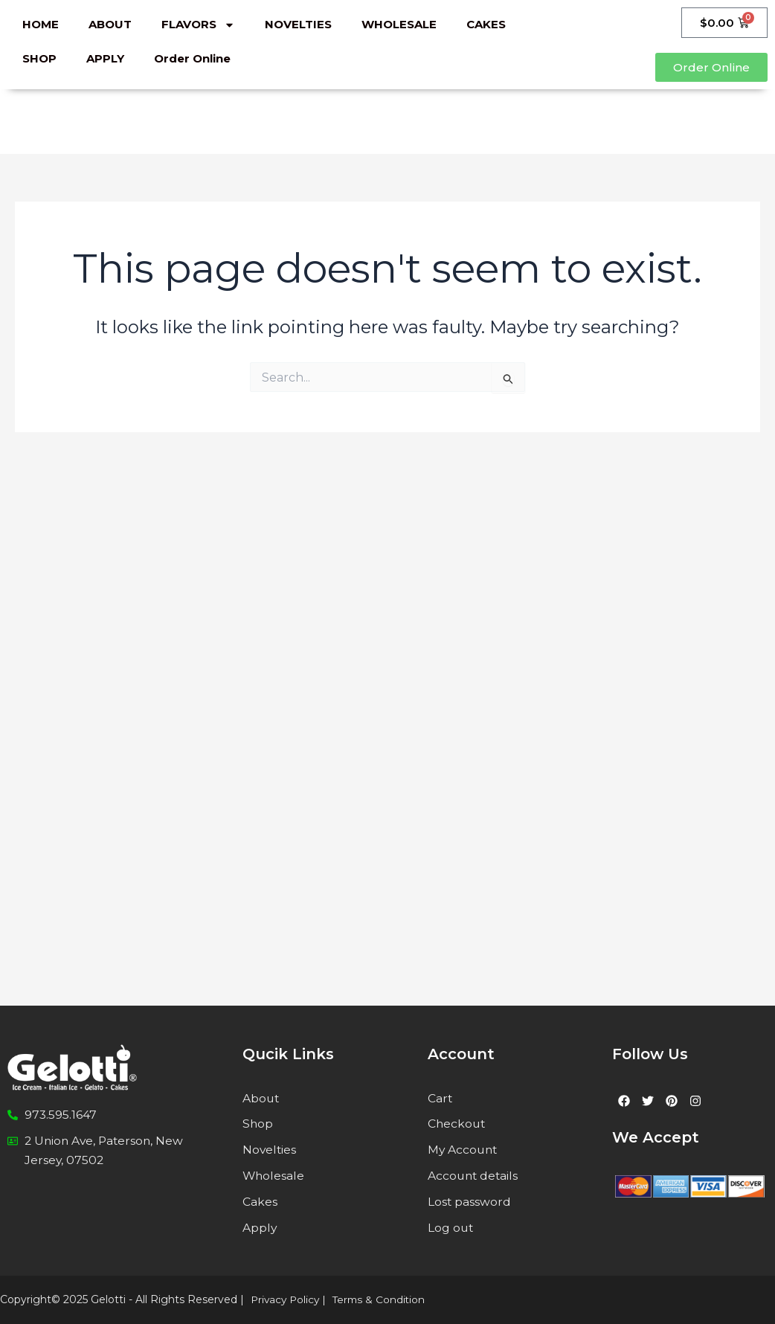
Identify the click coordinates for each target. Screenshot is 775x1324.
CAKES (486, 24)
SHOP (39, 58)
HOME (40, 24)
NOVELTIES (298, 24)
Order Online (192, 58)
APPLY (105, 58)
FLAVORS (198, 25)
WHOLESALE (399, 24)
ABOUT (110, 24)
